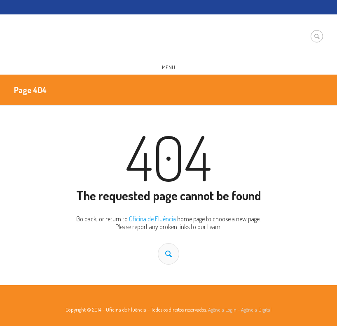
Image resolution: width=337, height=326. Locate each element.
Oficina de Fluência (152, 219)
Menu (168, 67)
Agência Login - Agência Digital (239, 309)
